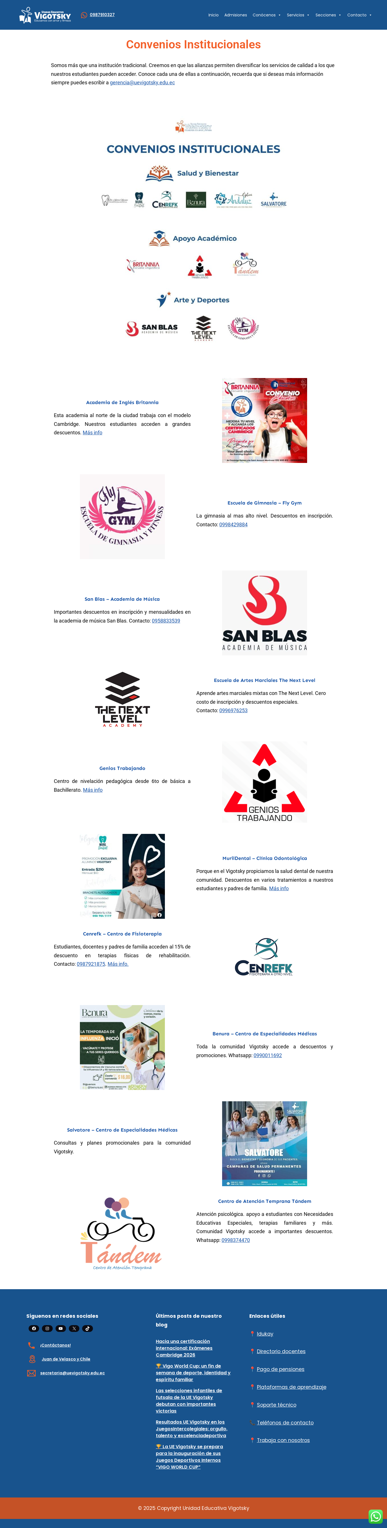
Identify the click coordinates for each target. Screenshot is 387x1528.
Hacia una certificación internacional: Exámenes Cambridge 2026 (184, 1348)
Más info (92, 432)
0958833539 (166, 621)
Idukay (265, 1333)
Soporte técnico (276, 1405)
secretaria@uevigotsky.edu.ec (72, 1373)
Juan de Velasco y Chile (66, 1359)
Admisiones (235, 15)
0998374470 (236, 1240)
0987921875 (91, 964)
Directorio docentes (281, 1351)
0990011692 (268, 1055)
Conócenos (267, 15)
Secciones (329, 15)
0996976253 (233, 710)
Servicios (298, 15)
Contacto (359, 15)
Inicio (214, 15)
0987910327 (102, 15)
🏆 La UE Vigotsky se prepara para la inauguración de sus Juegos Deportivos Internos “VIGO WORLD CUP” (189, 1456)
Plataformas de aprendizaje (291, 1387)
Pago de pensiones (281, 1369)
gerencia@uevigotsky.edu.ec (142, 82)
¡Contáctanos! (55, 1345)
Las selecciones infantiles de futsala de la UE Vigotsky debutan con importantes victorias (189, 1400)
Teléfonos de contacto (285, 1422)
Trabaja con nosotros (283, 1440)
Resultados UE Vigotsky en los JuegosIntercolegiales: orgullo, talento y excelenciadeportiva (191, 1429)
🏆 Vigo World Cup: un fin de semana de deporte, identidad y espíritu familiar (193, 1373)
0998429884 (233, 524)
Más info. (118, 964)
